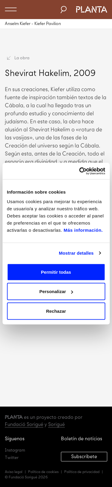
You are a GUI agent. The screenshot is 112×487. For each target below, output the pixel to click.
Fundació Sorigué (24, 424)
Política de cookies (43, 472)
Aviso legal (13, 472)
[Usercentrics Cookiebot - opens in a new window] (79, 171)
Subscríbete (84, 456)
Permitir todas (56, 271)
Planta (91, 9)
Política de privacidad (81, 472)
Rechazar (56, 310)
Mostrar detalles (76, 253)
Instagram (15, 450)
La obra (18, 57)
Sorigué (56, 424)
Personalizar (56, 291)
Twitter (12, 457)
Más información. (82, 229)
